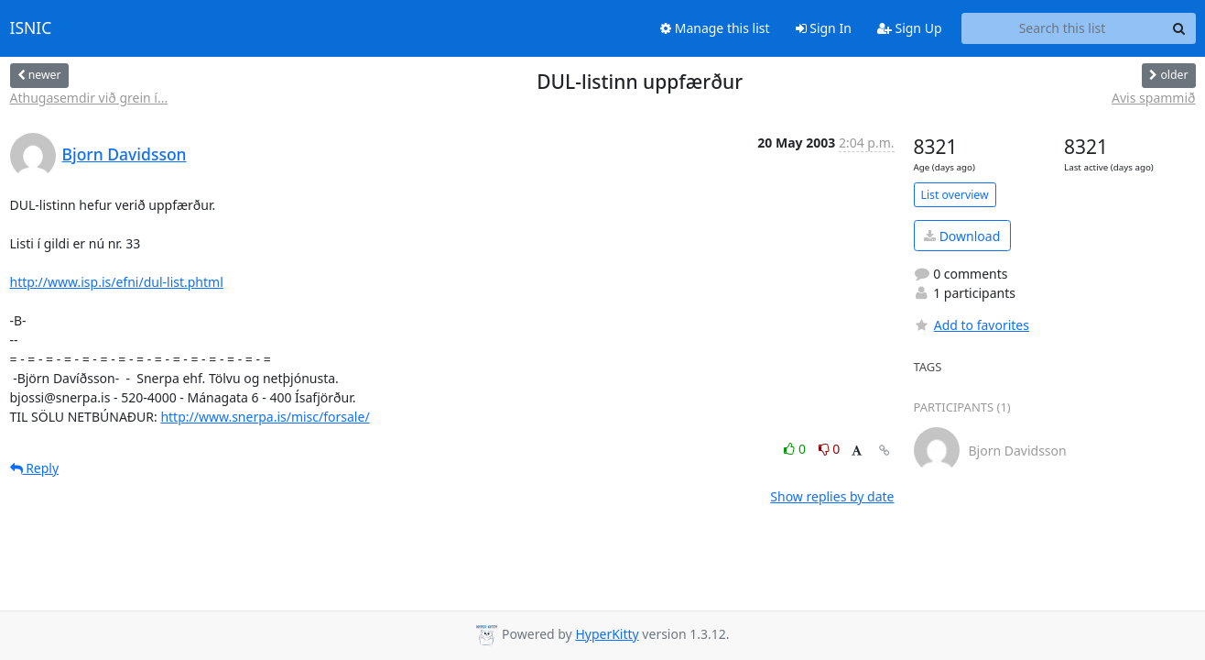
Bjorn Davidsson (124, 154)
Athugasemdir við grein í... (89, 97)
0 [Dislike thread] (830, 448)
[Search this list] (1062, 28)
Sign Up (909, 28)
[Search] (1179, 28)
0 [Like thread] (796, 448)
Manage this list (715, 28)
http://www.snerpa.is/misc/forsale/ (264, 416)
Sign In (824, 28)
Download (962, 236)
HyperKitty (606, 634)
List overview (955, 195)
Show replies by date (832, 496)
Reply (35, 468)
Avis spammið (1153, 97)
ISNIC (31, 28)
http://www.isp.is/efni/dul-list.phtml (116, 282)
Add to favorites (971, 325)
